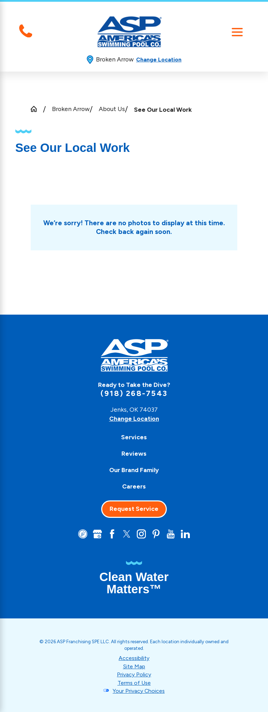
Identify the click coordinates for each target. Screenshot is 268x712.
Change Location (158, 59)
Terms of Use (134, 682)
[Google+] (97, 534)
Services (134, 437)
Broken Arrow (71, 108)
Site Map (134, 666)
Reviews (134, 453)
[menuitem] (134, 437)
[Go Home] (37, 109)
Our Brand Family (134, 470)
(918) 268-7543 (134, 393)
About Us (112, 108)
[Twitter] (126, 534)
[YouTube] (171, 534)
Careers (134, 486)
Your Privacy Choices (138, 690)
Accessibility (134, 658)
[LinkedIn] (186, 534)
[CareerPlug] (82, 534)
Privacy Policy (134, 674)
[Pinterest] (156, 534)
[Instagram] (141, 534)
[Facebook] (112, 534)
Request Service (134, 509)
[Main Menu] (237, 32)
